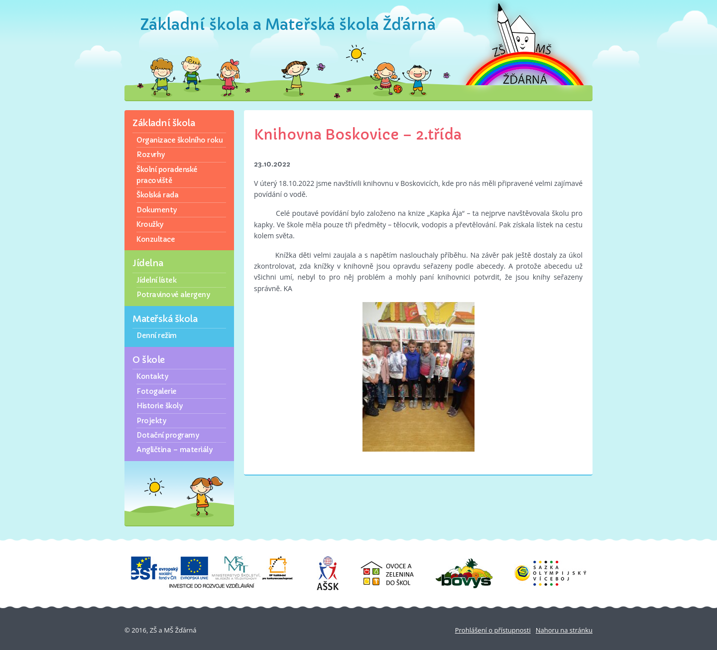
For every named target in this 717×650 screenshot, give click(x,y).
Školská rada (157, 194)
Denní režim (156, 335)
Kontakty (152, 376)
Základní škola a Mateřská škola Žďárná (288, 24)
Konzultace (155, 239)
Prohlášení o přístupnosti (493, 630)
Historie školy (159, 405)
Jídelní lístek (156, 280)
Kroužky (149, 224)
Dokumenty (156, 209)
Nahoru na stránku (564, 630)
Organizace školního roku (179, 140)
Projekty (151, 420)
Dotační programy (167, 435)
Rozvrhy (150, 154)
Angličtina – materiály (174, 449)
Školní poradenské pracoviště (167, 175)
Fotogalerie (156, 391)
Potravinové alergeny (173, 294)
